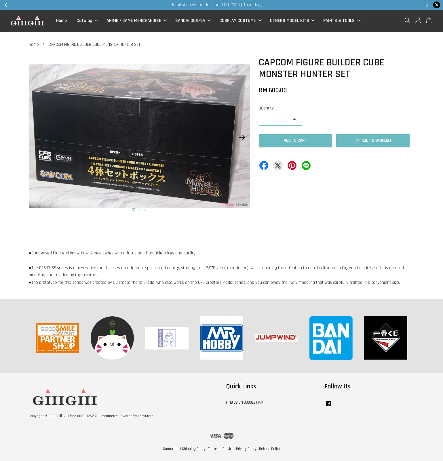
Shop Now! (291, 4)
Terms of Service (220, 449)
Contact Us (171, 449)
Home (61, 21)
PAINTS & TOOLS (341, 21)
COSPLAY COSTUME (240, 21)
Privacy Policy (246, 449)
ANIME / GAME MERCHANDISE (137, 21)
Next (242, 137)
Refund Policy (269, 449)
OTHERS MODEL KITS (292, 21)
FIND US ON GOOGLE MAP (244, 402)
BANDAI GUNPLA (193, 21)
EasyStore (145, 416)
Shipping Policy (194, 449)
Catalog (87, 21)
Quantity (266, 108)
